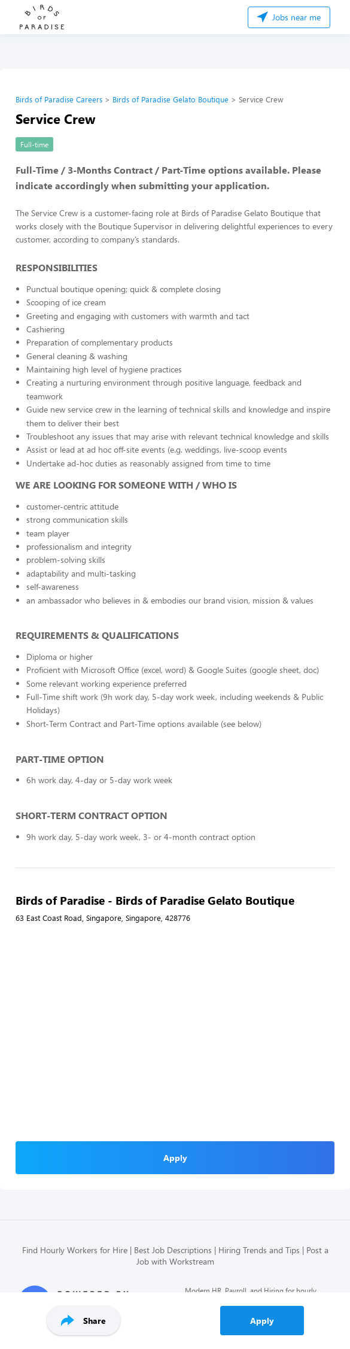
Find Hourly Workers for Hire (74, 1250)
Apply (262, 1320)
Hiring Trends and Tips (259, 1250)
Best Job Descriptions (173, 1250)
